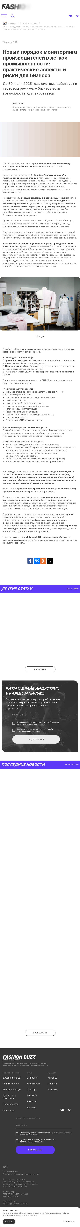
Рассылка (32, 1095)
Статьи (23, 23)
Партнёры (32, 1089)
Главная (9, 23)
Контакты (52, 1089)
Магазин (31, 1107)
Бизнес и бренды (12, 1089)
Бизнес (34, 23)
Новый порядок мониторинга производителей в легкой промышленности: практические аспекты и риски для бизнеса (39, 27)
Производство (10, 1104)
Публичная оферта (10, 1171)
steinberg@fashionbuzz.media (15, 1204)
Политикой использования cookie (25, 1215)
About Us (31, 1101)
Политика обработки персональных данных (21, 1174)
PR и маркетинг (11, 1083)
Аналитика (8, 1110)
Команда (52, 1077)
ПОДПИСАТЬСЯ (36, 739)
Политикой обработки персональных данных (38, 723)
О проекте (32, 1077)
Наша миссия (34, 1083)
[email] (40, 714)
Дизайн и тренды (12, 1077)
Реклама (52, 1083)
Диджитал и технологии (9, 1096)
